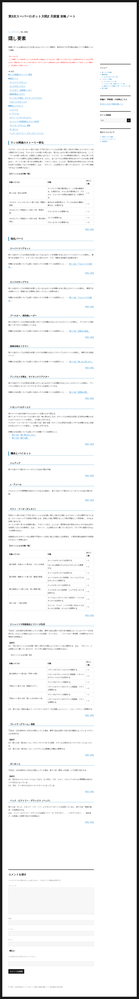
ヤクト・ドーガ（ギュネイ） (20, 117)
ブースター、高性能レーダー (20, 90)
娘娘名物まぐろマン (17, 94)
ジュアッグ (13, 110)
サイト (10, 940)
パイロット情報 (107, 79)
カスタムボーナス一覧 (111, 77)
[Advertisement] (51, 841)
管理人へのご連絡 (107, 137)
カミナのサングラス (17, 86)
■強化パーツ (13, 78)
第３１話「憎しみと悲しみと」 (81, 361)
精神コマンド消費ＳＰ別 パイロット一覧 (117, 86)
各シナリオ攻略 (107, 72)
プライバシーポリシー (109, 139)
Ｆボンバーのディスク (18, 102)
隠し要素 (105, 88)
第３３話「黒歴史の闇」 (78, 392)
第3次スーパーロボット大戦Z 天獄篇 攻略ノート (42, 16)
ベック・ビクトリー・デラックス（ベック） (26, 133)
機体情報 (105, 75)
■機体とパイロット (15, 106)
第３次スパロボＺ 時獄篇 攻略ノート (111, 104)
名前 (9, 918)
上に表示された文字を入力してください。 (22, 956)
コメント (12, 886)
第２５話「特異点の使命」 (79, 331)
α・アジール (14, 114)
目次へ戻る (89, 229)
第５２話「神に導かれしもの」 (24, 435)
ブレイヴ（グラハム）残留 (19, 125)
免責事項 (105, 141)
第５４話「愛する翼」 (20, 438)
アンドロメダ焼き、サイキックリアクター (25, 98)
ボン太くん (13, 129)
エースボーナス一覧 (110, 81)
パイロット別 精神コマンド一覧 (114, 84)
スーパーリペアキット (18, 82)
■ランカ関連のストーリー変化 (20, 74)
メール (10, 929)
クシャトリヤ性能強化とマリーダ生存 (24, 121)
